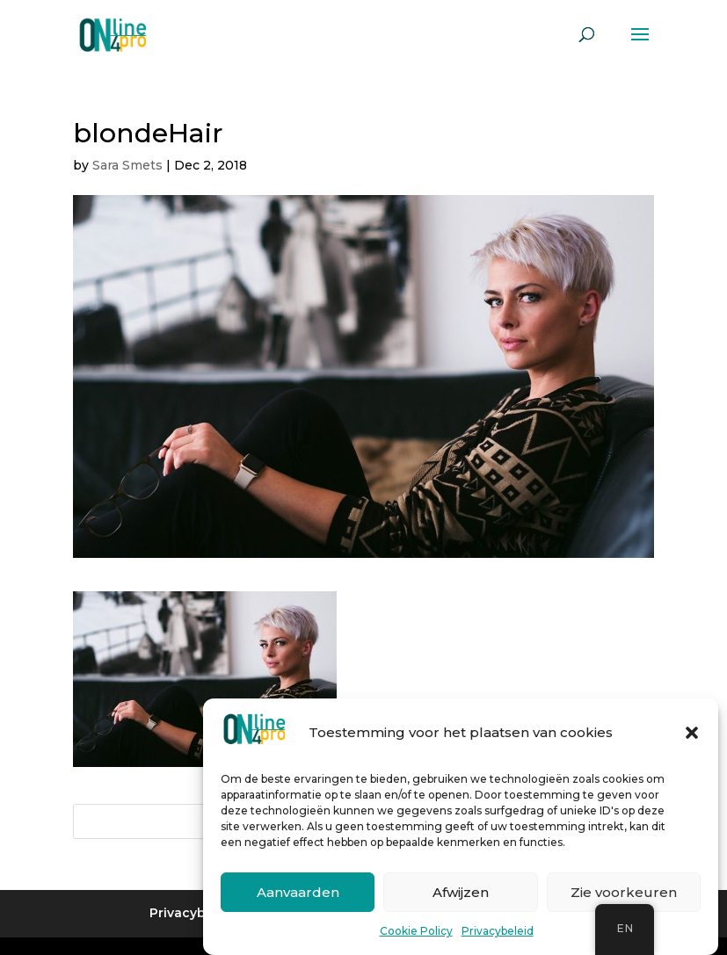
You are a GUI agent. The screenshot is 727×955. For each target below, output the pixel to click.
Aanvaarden (298, 892)
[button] (692, 733)
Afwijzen (461, 892)
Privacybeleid (498, 931)
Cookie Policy (416, 931)
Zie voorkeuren (624, 892)
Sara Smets (127, 165)
